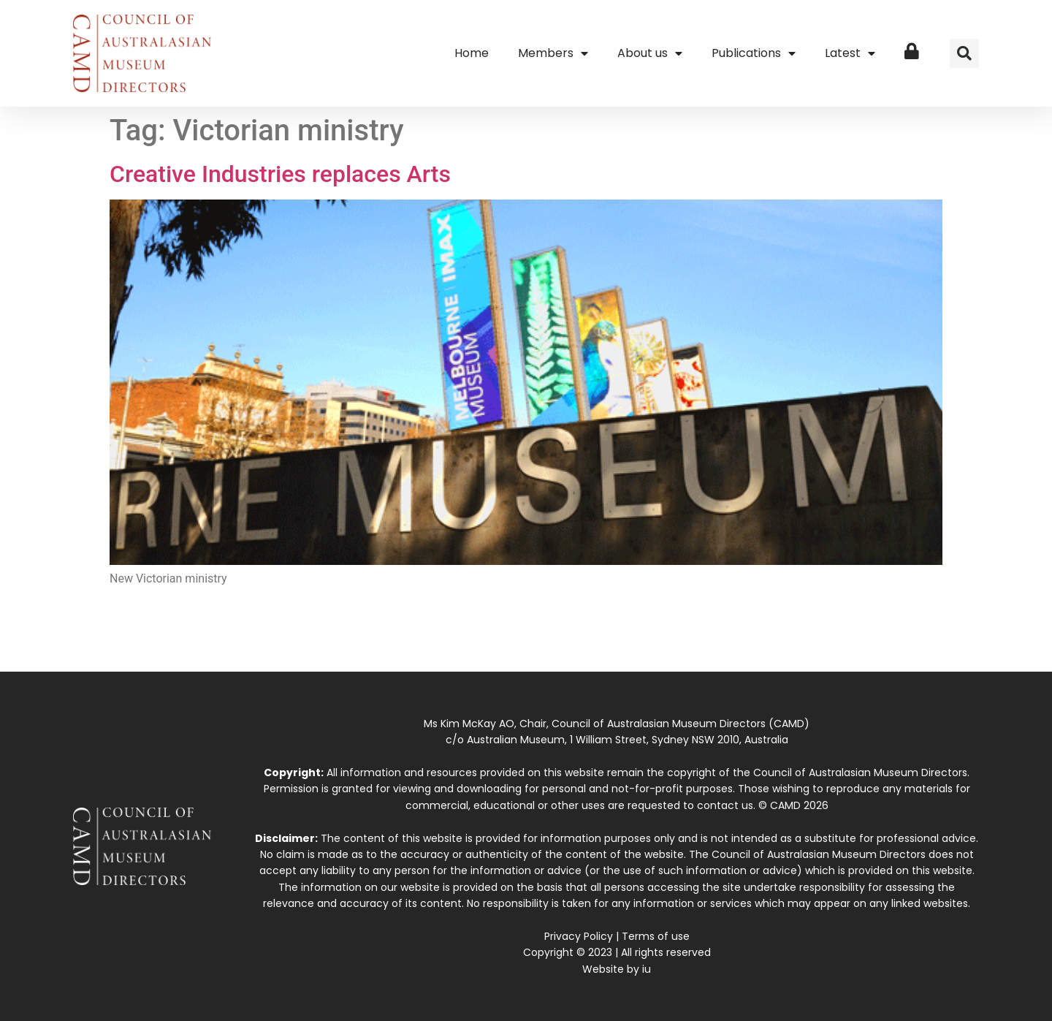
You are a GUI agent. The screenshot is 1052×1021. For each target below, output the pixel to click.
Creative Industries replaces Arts (280, 174)
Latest (850, 53)
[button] (964, 53)
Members (553, 53)
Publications (754, 53)
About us (649, 53)
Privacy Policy (578, 936)
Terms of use (656, 936)
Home (471, 53)
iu (646, 969)
